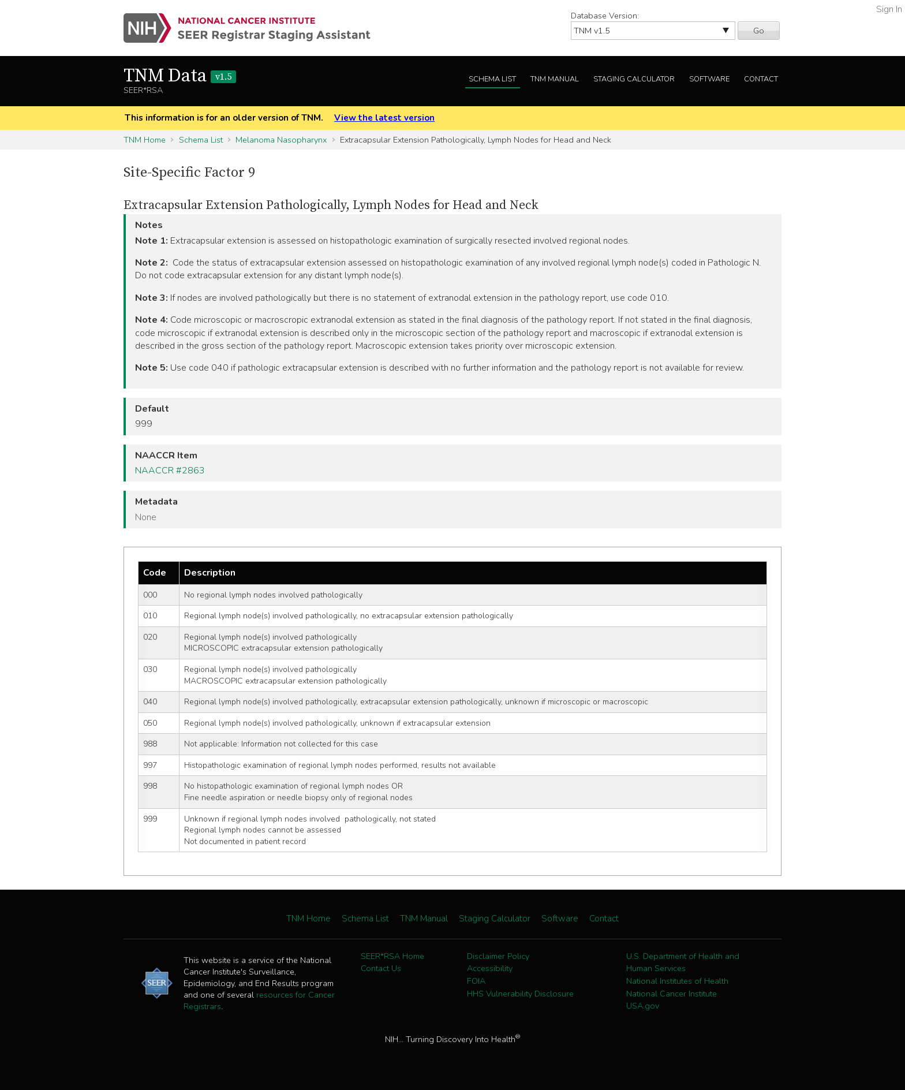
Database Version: (605, 15)
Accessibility (490, 968)
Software (709, 79)
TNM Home (145, 139)
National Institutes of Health (677, 981)
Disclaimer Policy (498, 956)
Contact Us (381, 968)
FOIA (476, 981)
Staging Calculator (634, 79)
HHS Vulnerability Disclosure (520, 993)
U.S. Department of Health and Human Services (682, 962)
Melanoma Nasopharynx (281, 139)
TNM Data (180, 76)
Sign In (889, 9)
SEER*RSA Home (392, 956)
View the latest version (384, 118)
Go (758, 30)
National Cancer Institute (671, 993)
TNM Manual (554, 79)
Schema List (492, 79)
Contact (761, 79)
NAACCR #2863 (170, 470)
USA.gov (642, 1005)
